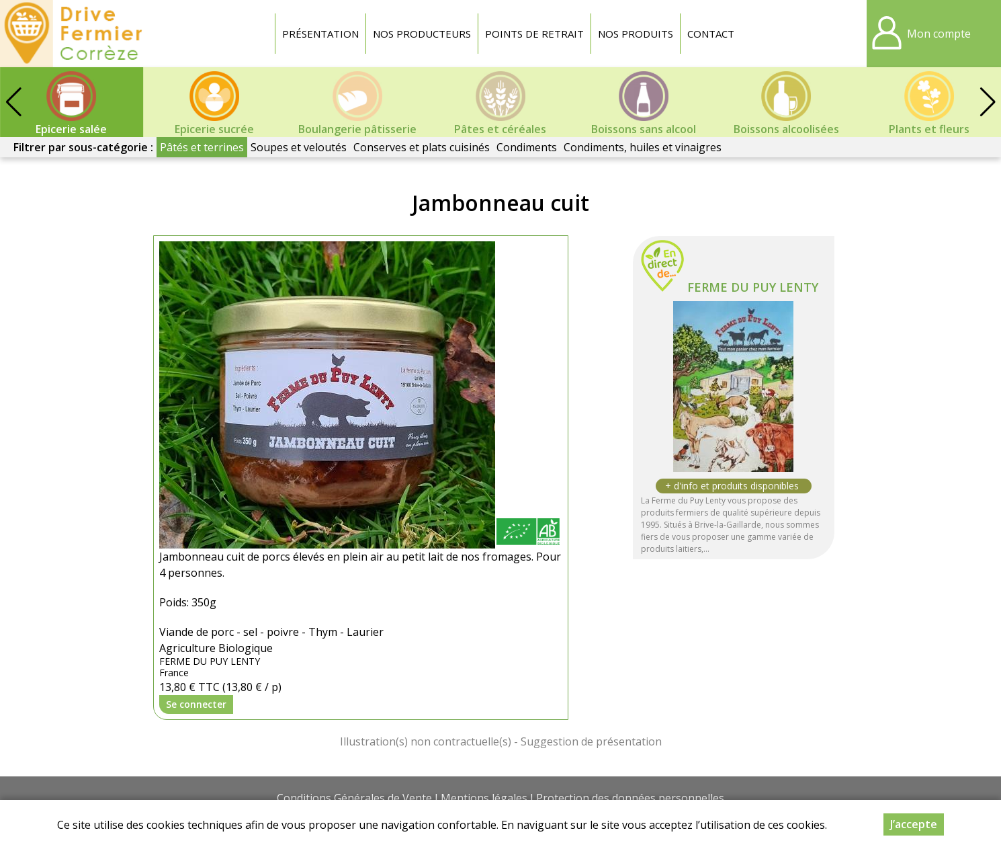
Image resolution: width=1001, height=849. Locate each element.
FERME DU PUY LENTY (752, 287)
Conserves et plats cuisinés (421, 147)
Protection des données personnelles (630, 798)
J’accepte (913, 824)
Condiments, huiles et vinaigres (643, 147)
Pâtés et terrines (202, 147)
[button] (987, 102)
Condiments (526, 147)
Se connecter (196, 704)
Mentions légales (484, 798)
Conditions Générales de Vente (354, 798)
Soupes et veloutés (299, 147)
